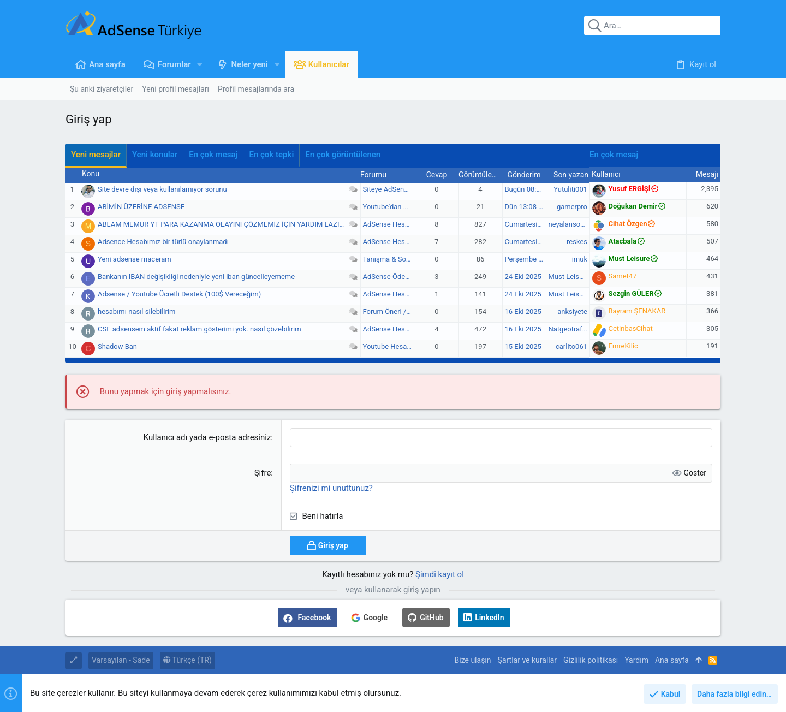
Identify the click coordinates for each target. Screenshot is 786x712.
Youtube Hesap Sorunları (402, 346)
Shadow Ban (117, 346)
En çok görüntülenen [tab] (342, 154)
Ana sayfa (672, 660)
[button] (200, 65)
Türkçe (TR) (187, 660)
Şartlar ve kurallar (527, 660)
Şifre (262, 473)
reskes (577, 242)
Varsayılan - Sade (121, 660)
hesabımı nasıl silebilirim (136, 311)
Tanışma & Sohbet (391, 259)
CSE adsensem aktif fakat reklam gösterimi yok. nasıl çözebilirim (199, 329)
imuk (579, 259)
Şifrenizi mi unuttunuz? (331, 488)
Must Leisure (569, 276)
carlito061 (571, 346)
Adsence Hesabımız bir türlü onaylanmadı (163, 242)
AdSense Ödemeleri (394, 276)
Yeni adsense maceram (134, 259)
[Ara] (652, 25)
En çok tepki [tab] (271, 154)
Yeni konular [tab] (154, 154)
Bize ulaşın (473, 660)
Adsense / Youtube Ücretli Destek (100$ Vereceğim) (179, 294)
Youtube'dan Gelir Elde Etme (407, 207)
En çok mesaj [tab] (213, 154)
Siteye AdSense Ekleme (400, 189)
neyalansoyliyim (574, 224)
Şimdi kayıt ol (439, 574)
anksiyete (572, 311)
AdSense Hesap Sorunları (403, 224)
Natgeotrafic (568, 329)
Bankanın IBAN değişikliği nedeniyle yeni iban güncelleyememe (196, 276)
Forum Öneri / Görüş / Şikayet (409, 311)
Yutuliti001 (570, 189)
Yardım (636, 660)
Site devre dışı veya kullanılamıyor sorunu (162, 189)
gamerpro (572, 207)
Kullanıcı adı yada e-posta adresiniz (207, 437)
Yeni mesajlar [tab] (96, 154)
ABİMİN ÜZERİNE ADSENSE (141, 207)
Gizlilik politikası (590, 660)
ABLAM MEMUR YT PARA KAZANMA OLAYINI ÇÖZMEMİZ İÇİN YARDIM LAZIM (222, 224)
